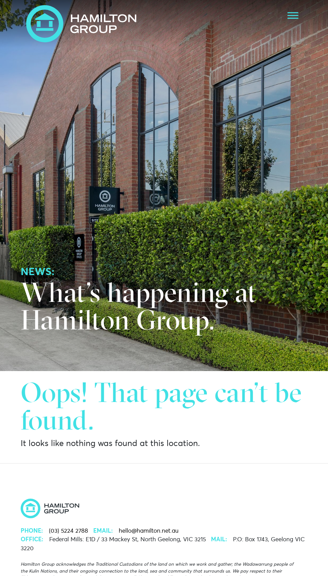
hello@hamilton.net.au (149, 530)
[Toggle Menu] (292, 15)
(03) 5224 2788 (68, 530)
